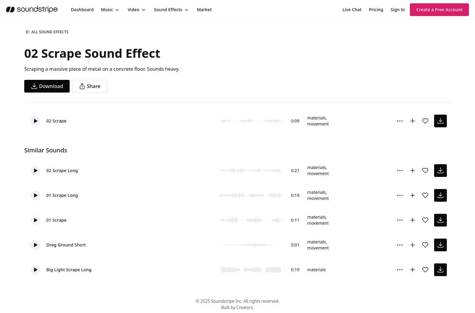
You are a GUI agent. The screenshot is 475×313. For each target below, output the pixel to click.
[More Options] (400, 121)
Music (107, 9)
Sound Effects (168, 9)
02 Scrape (56, 121)
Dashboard (82, 9)
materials (316, 118)
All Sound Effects (46, 32)
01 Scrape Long (62, 195)
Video (133, 9)
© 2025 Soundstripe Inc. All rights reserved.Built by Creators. (237, 304)
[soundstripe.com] (32, 9)
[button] (35, 121)
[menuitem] (82, 9)
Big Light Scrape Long (68, 269)
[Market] (204, 9)
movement (318, 124)
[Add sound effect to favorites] (425, 121)
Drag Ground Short (66, 245)
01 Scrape (56, 220)
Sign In (398, 9)
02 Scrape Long (62, 170)
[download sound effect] (440, 121)
